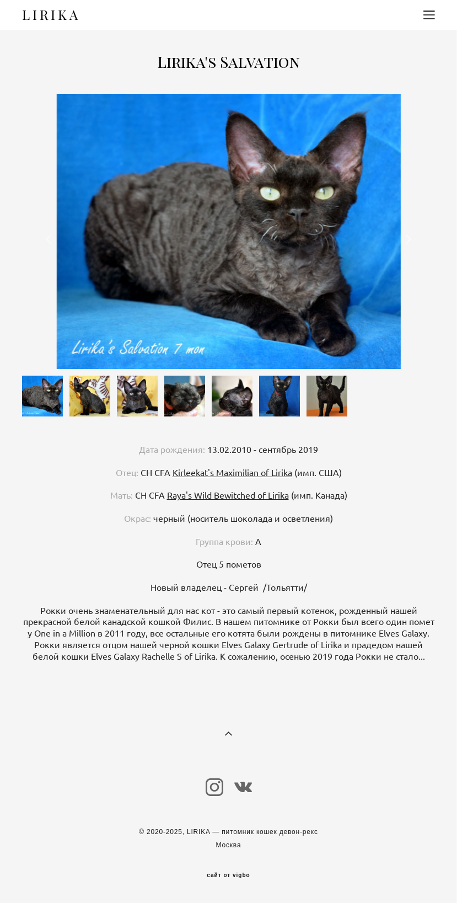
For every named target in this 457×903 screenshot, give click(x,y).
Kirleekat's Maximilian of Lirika (232, 473)
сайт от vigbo (228, 875)
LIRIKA (51, 15)
